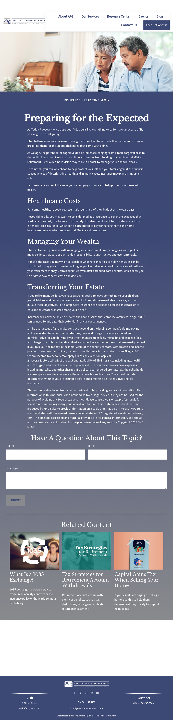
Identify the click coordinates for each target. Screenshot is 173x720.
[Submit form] (15, 490)
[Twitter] (80, 683)
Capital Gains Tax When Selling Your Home (136, 569)
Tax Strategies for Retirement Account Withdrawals (85, 569)
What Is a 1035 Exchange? (27, 567)
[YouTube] (92, 683)
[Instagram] (97, 683)
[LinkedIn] (86, 683)
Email (91, 435)
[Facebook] (74, 683)
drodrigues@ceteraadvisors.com (86, 698)
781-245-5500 (147, 693)
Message (12, 458)
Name (10, 435)
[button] (66, 6)
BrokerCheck (111, 705)
